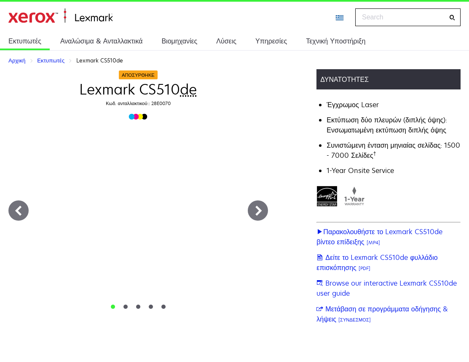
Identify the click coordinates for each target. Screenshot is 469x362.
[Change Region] (340, 17)
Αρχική (60, 15)
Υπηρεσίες (271, 41)
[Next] (258, 210)
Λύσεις (226, 41)
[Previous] (18, 210)
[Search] (452, 17)
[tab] (113, 307)
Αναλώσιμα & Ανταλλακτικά (101, 41)
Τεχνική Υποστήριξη (335, 41)
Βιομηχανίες (179, 41)
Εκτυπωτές (24, 41)
